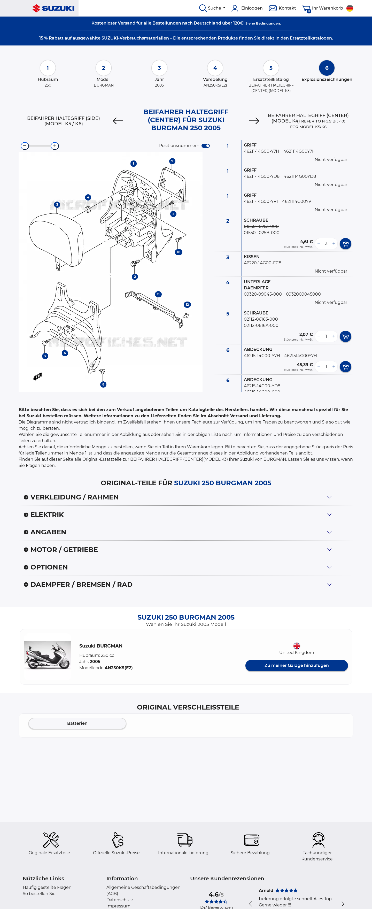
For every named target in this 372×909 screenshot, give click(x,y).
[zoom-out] (25, 146)
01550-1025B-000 (262, 232)
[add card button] (345, 243)
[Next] (254, 121)
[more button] (334, 243)
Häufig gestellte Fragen (47, 887)
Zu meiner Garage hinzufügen (297, 665)
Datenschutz (119, 899)
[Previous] (117, 121)
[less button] (319, 243)
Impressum (118, 906)
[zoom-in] (55, 146)
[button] (47, 656)
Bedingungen (268, 23)
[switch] (206, 146)
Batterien (77, 723)
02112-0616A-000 (261, 325)
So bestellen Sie (39, 893)
